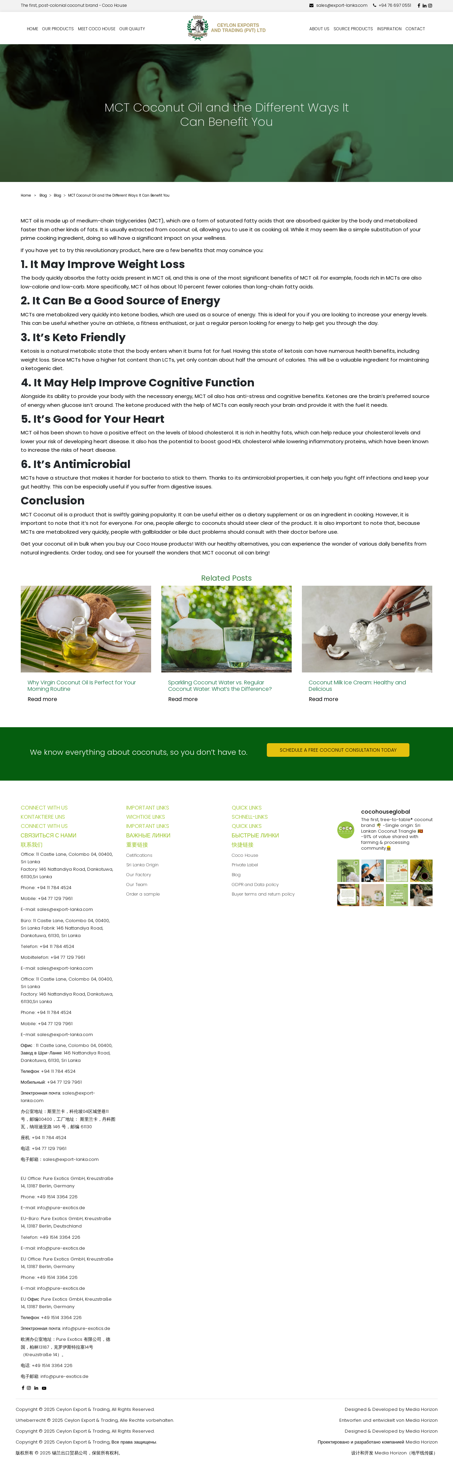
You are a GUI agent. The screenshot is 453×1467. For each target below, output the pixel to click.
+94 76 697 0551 (392, 5)
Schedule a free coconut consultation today (338, 750)
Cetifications (139, 855)
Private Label (245, 865)
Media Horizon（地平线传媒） (406, 1453)
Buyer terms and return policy (263, 894)
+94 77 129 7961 (55, 898)
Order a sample (143, 894)
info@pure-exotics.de (61, 1207)
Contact (415, 29)
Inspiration (389, 29)
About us (319, 29)
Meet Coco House (96, 29)
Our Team (136, 884)
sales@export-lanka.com (338, 5)
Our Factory (138, 874)
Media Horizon (422, 1409)
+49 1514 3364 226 (57, 1197)
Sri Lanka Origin (142, 865)
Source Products (353, 29)
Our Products (58, 29)
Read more (42, 699)
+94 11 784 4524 (54, 887)
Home (32, 29)
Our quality (132, 29)
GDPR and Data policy (255, 884)
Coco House (245, 855)
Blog (236, 874)
